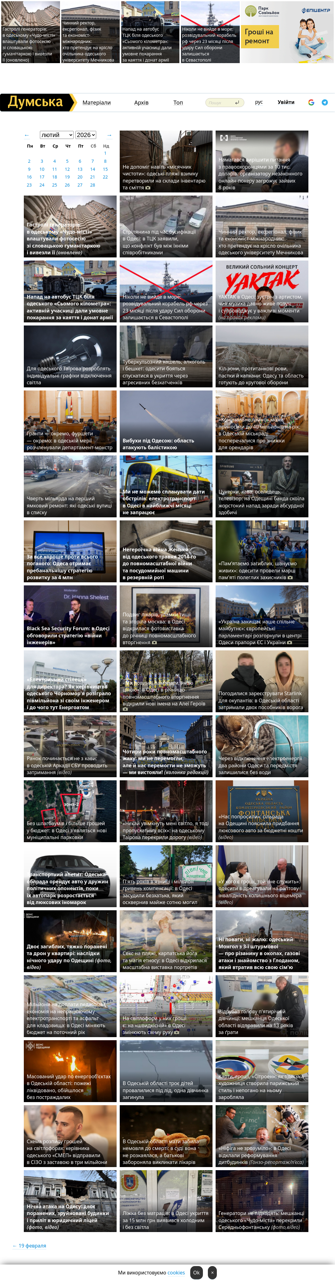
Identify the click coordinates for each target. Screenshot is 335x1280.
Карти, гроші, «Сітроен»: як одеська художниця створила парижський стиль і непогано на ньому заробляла (261, 1087)
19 (67, 177)
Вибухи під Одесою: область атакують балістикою (158, 444)
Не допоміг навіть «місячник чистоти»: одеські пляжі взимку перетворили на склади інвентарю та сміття (164, 177)
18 (54, 177)
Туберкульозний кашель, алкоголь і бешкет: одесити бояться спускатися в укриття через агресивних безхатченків (164, 372)
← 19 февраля (29, 1245)
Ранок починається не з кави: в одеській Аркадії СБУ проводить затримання (67, 765)
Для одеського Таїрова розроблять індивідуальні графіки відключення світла (69, 375)
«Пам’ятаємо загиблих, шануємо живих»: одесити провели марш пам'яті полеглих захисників (258, 570)
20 (79, 177)
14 (92, 169)
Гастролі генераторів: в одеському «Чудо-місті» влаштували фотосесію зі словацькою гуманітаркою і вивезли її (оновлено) (28, 44)
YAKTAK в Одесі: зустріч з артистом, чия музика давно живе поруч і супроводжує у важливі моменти (261, 307)
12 (67, 169)
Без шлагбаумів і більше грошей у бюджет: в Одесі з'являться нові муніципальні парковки (67, 830)
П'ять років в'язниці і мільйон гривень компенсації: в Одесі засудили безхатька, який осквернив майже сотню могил (160, 892)
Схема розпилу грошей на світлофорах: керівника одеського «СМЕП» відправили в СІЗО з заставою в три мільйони (67, 1152)
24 (41, 185)
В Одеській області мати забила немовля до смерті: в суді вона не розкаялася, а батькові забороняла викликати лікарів (161, 1152)
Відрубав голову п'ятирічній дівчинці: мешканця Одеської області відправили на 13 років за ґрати (256, 1022)
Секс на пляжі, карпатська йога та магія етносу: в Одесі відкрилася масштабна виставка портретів (165, 960)
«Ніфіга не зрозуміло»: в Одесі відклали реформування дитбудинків (261, 1155)
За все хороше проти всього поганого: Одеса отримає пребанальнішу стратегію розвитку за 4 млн (62, 567)
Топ (178, 103)
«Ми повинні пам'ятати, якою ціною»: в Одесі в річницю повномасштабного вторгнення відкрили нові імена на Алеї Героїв (164, 696)
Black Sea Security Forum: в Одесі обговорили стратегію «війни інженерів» (68, 635)
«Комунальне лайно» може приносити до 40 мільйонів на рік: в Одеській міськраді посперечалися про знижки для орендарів (260, 433)
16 (29, 177)
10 (41, 169)
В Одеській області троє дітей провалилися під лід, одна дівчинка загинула (165, 1090)
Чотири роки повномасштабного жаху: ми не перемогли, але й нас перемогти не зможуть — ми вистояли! (166, 762)
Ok (196, 1272)
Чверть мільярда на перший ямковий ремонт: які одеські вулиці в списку (69, 505)
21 (92, 177)
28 (92, 185)
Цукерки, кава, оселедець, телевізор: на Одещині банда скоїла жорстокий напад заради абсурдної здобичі (262, 502)
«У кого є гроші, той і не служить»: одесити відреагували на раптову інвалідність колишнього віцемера (260, 892)
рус (259, 101)
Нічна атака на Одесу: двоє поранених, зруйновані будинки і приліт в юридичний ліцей (68, 1216)
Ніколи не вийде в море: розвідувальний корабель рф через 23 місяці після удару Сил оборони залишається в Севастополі (209, 44)
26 (67, 185)
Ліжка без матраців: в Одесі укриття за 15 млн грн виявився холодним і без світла (166, 1220)
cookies (176, 1272)
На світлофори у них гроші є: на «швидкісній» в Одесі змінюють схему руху (155, 1025)
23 (29, 185)
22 (105, 177)
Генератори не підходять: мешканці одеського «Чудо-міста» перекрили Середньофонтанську (261, 1220)
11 (54, 169)
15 (105, 169)
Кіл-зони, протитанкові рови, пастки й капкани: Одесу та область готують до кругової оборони (261, 375)
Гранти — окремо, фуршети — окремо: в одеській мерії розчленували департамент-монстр (70, 440)
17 (41, 177)
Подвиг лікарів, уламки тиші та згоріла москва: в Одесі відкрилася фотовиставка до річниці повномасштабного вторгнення (159, 628)
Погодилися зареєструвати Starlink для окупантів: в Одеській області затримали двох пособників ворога (261, 700)
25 (54, 185)
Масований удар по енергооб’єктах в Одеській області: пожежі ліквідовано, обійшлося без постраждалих (69, 1087)
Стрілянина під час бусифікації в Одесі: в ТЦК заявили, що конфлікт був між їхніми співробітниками (159, 242)
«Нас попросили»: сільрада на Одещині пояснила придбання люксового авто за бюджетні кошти (261, 827)
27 (79, 185)
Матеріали (97, 103)
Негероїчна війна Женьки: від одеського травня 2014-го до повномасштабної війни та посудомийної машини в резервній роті (159, 563)
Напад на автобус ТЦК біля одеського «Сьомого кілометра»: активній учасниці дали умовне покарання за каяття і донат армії (147, 44)
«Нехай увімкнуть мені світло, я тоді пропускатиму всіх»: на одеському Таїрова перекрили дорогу (166, 830)
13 (79, 169)
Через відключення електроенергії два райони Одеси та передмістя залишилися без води (260, 765)
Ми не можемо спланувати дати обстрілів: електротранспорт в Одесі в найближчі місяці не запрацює (164, 502)
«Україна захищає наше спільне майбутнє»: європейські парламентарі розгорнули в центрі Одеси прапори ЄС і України (260, 632)
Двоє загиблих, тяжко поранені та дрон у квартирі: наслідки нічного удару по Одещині (69, 957)
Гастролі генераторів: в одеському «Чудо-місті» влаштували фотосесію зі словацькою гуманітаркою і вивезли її (64, 238)
